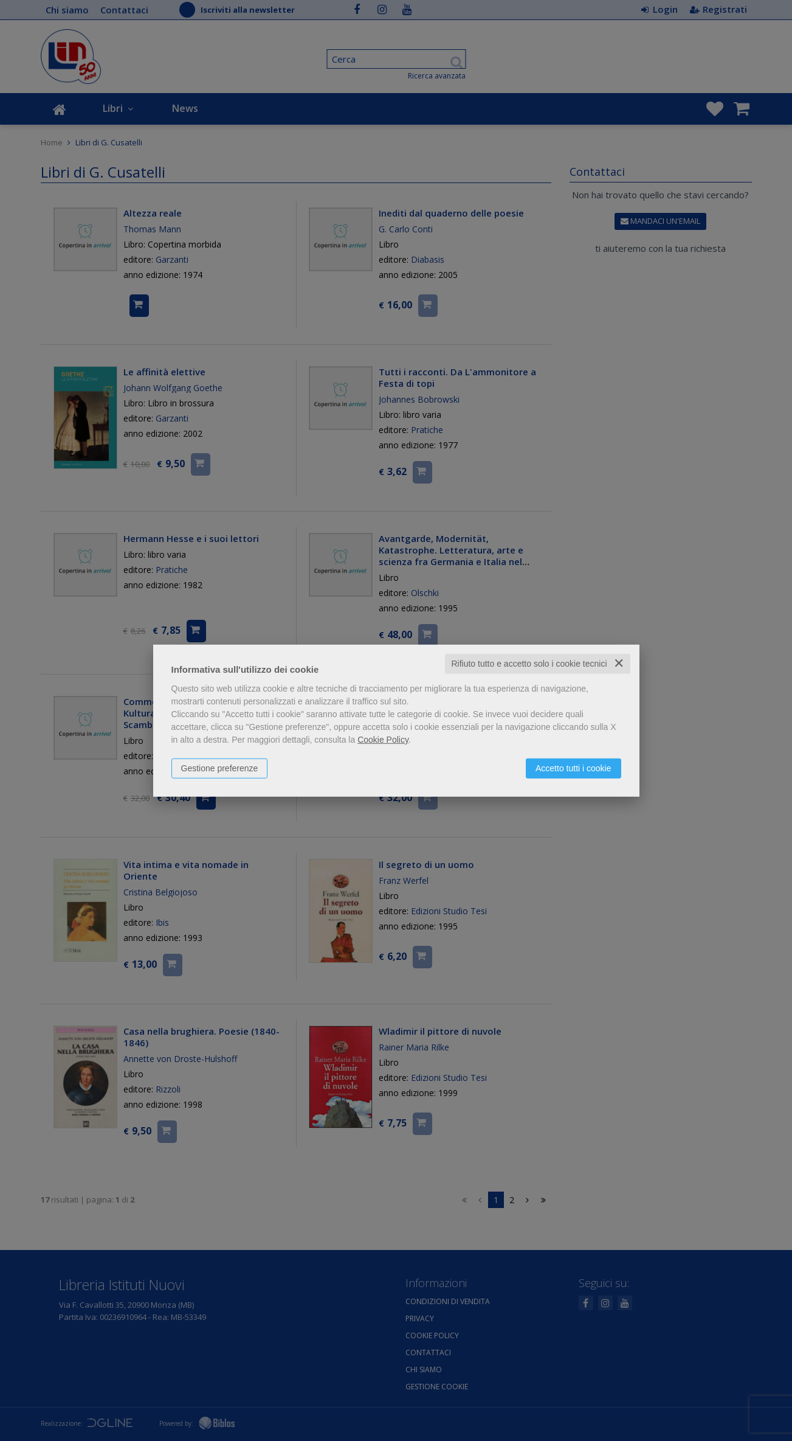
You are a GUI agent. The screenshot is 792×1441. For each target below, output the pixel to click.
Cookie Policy (382, 740)
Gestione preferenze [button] (219, 768)
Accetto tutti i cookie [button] (573, 768)
